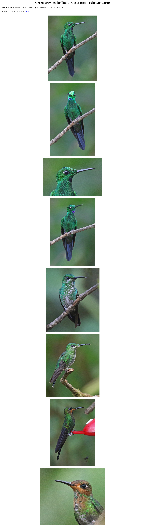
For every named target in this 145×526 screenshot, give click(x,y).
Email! (26, 11)
